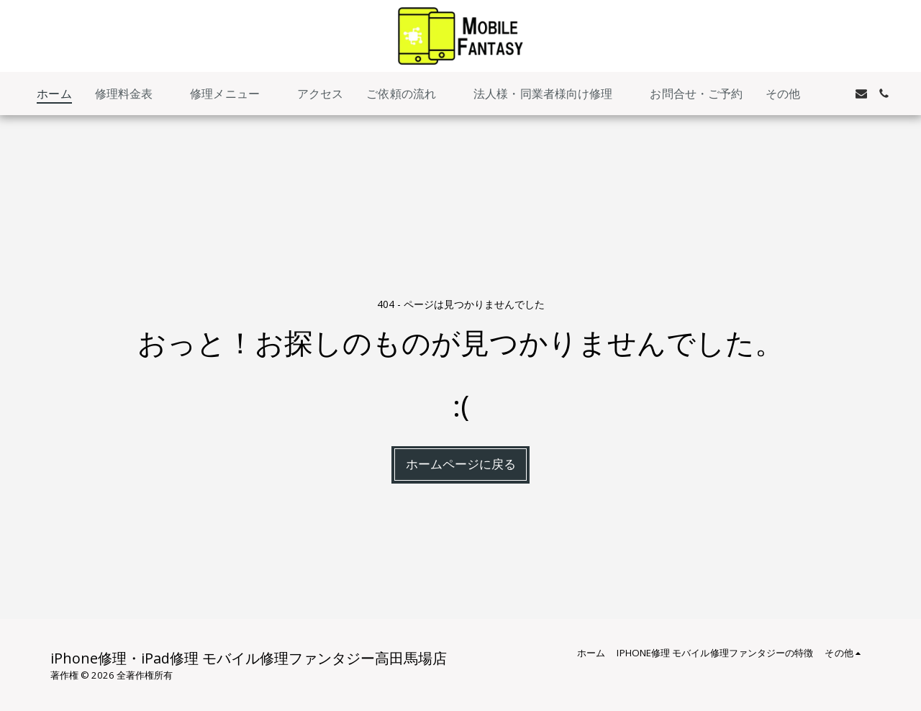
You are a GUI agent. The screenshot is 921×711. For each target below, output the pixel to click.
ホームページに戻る (461, 464)
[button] (131, 94)
